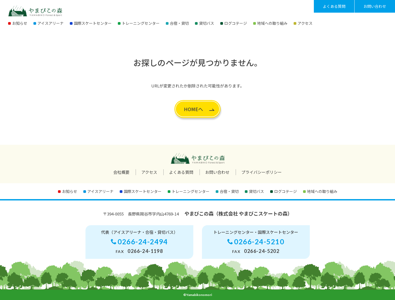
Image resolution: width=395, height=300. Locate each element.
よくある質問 (334, 6)
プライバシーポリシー (261, 172)
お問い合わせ (374, 6)
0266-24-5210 (259, 241)
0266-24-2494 (143, 241)
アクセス (149, 172)
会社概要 (121, 172)
